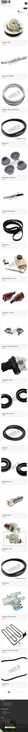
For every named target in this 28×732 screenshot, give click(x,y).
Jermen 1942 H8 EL (5, 583)
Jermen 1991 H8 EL (5, 245)
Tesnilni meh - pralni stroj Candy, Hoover (10, 109)
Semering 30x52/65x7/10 (7, 481)
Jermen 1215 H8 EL (5, 684)
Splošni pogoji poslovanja (7, 703)
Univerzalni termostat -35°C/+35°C (9, 278)
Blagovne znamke (6, 720)
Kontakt (4, 711)
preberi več (6, 730)
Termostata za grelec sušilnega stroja (10, 346)
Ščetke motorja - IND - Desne (8, 312)
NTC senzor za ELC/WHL (6, 515)
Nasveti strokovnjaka (7, 712)
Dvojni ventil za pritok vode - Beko (9, 616)
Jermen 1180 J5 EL (5, 143)
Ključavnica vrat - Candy (7, 549)
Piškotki (4, 713)
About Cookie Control (5, 722)
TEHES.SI (5, 2)
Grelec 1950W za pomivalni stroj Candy (10, 650)
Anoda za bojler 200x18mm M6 (8, 76)
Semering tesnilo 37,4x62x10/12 (8, 413)
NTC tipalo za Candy (6, 42)
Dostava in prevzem (6, 702)
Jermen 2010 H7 (5, 448)
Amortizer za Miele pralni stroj (8, 211)
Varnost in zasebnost (7, 705)
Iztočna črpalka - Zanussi (7, 380)
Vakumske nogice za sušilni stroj (8, 177)
